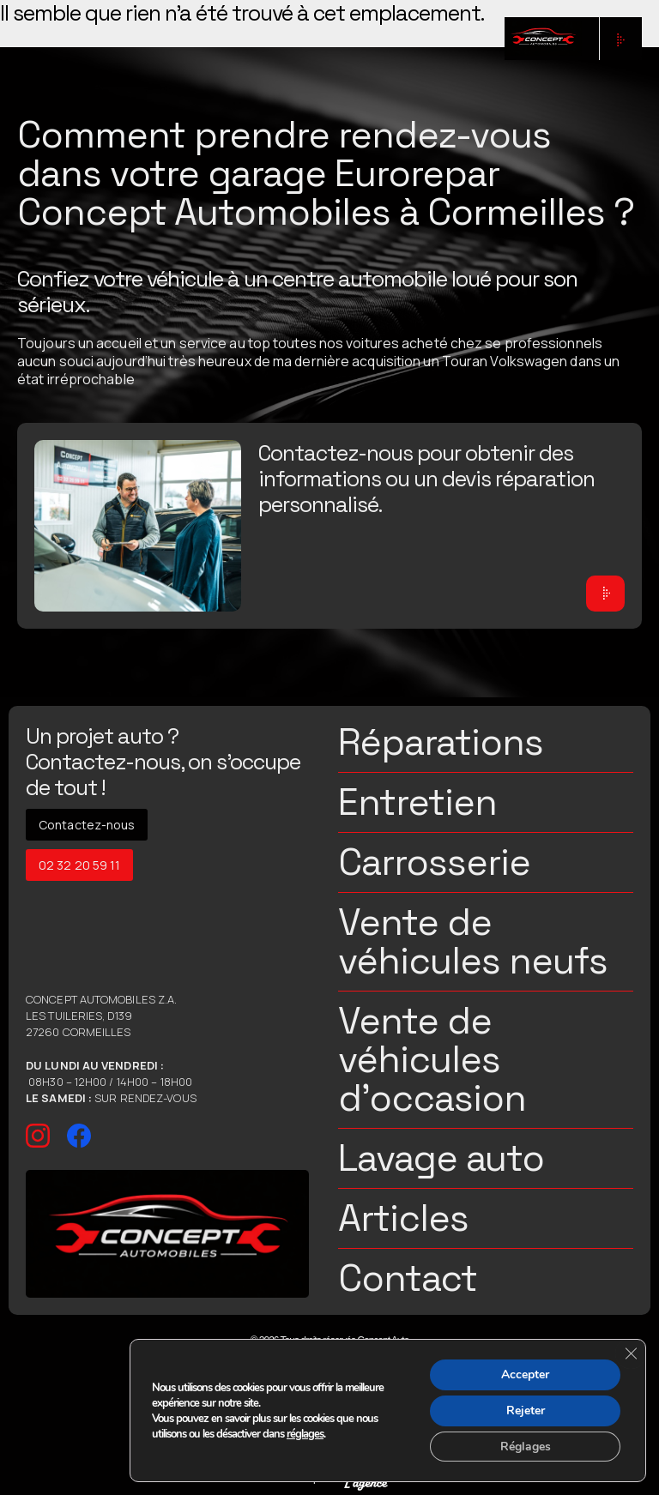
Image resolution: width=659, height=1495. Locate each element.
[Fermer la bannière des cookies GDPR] (630, 1352)
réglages (305, 1433)
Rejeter (524, 1410)
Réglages (524, 1446)
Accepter (525, 1373)
